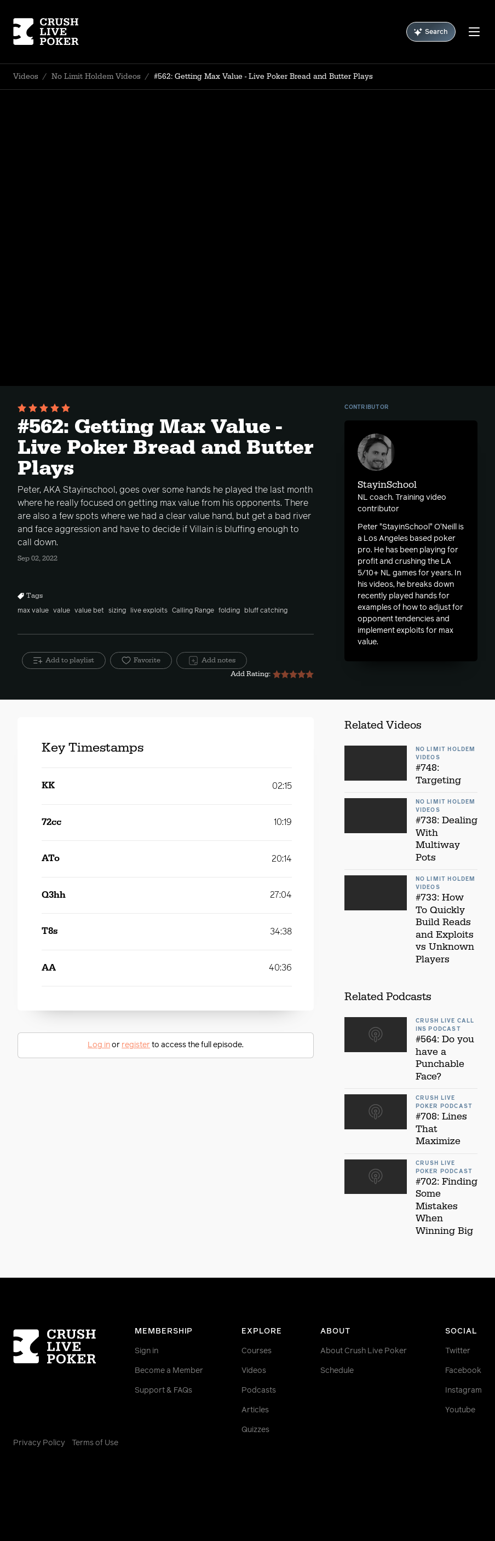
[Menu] (474, 32)
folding (229, 611)
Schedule (337, 1371)
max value (33, 611)
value (61, 611)
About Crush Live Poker (363, 1351)
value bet (89, 611)
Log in (99, 1045)
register (136, 1045)
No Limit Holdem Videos (96, 76)
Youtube (460, 1410)
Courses (256, 1351)
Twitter (457, 1351)
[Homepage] (52, 32)
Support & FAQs (163, 1390)
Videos (25, 76)
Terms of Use (95, 1443)
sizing (117, 611)
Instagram (463, 1390)
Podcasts (258, 1390)
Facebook (463, 1371)
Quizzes (255, 1430)
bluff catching (265, 611)
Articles (255, 1410)
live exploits (149, 611)
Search (431, 32)
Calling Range (193, 611)
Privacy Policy (39, 1443)
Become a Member (169, 1371)
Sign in (146, 1351)
